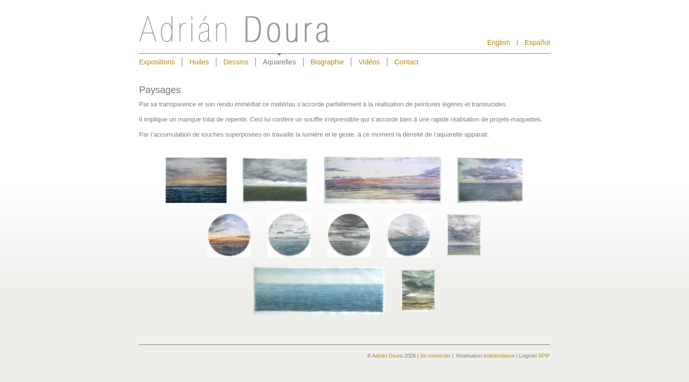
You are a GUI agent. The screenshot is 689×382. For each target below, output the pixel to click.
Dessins (235, 62)
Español (537, 43)
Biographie (327, 62)
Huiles (199, 62)
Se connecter (435, 356)
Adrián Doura (387, 356)
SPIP (544, 356)
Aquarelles (279, 62)
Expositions (157, 62)
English (498, 43)
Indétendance (499, 356)
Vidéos (369, 62)
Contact (406, 62)
